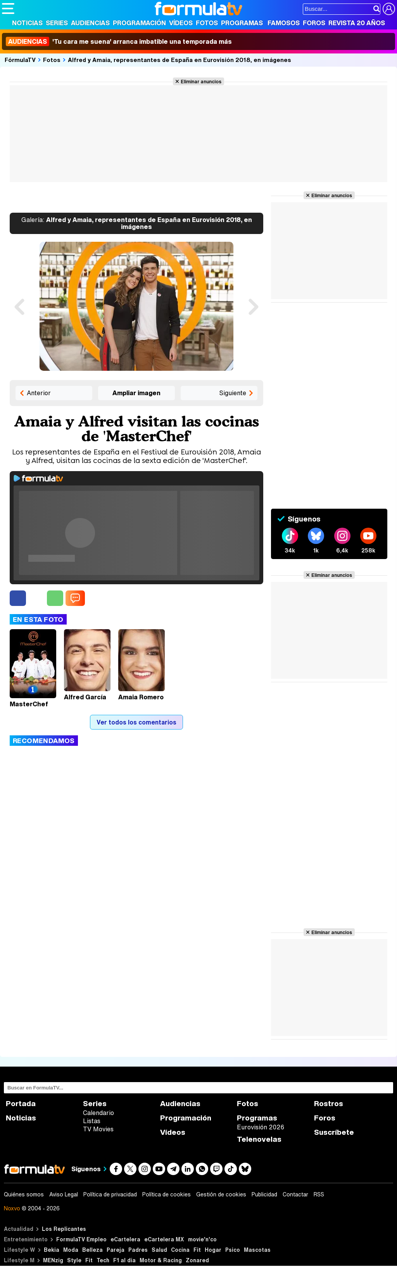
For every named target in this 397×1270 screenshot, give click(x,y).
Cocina (180, 1250)
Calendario (98, 1112)
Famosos (284, 23)
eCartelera (125, 1239)
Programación (139, 23)
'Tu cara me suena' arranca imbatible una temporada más (119, 41)
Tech (103, 1260)
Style (74, 1260)
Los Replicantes (64, 1229)
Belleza (92, 1250)
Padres (138, 1250)
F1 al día (124, 1260)
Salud (159, 1250)
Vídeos (181, 23)
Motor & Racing (161, 1260)
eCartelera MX (164, 1239)
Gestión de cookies (221, 1194)
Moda (70, 1250)
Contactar (295, 1194)
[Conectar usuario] (389, 9)
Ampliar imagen (136, 393)
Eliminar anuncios (201, 81)
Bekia (51, 1250)
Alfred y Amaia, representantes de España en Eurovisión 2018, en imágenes (179, 59)
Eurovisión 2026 (260, 1127)
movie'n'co (202, 1239)
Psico (232, 1250)
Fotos (207, 23)
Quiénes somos (24, 1194)
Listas (91, 1120)
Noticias (27, 23)
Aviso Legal (63, 1194)
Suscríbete (334, 1132)
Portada (21, 1103)
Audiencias (90, 23)
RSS (319, 1194)
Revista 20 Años (356, 23)
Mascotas (257, 1250)
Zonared (197, 1260)
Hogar (213, 1250)
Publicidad (264, 1194)
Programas (242, 23)
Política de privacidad (110, 1194)
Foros (314, 23)
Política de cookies (166, 1194)
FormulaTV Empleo (81, 1239)
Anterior (39, 393)
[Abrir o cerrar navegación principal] (8, 8)
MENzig (53, 1260)
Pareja (115, 1250)
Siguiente (232, 393)
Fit (197, 1250)
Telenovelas (259, 1139)
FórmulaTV (20, 59)
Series (57, 23)
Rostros (328, 1103)
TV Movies (98, 1129)
